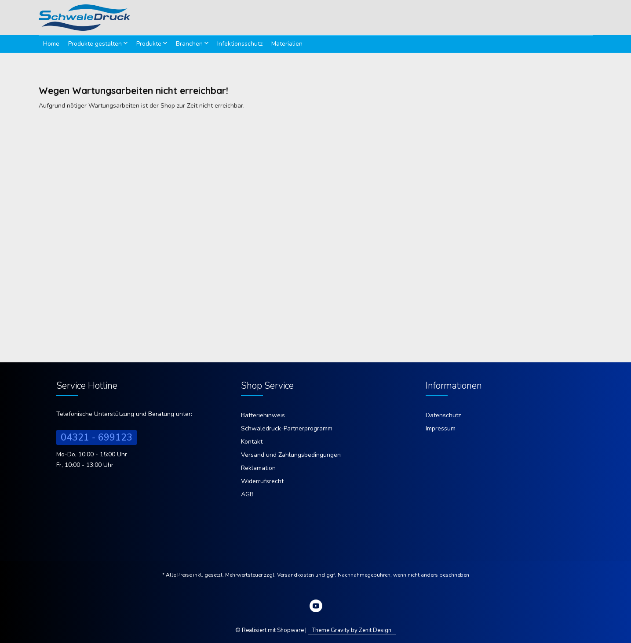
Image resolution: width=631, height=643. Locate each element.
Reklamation (258, 468)
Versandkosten (295, 574)
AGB (247, 494)
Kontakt (252, 441)
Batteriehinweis (263, 415)
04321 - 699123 (96, 437)
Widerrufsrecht (262, 481)
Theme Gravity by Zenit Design (351, 630)
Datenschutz (443, 415)
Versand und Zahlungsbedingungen (291, 455)
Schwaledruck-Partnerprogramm (286, 428)
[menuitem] (51, 44)
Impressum (441, 428)
